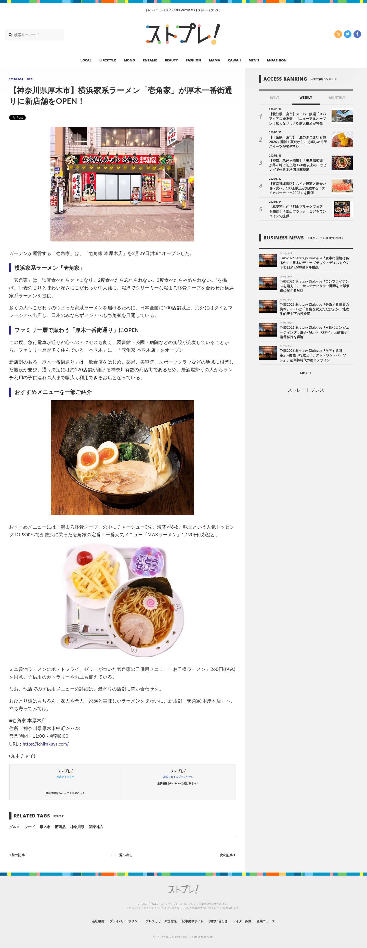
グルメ (14, 827)
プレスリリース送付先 (158, 921)
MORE (305, 375)
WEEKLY (305, 97)
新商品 (60, 827)
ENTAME (150, 60)
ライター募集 (251, 921)
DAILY (274, 97)
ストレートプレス (305, 392)
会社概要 (84, 921)
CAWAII (234, 60)
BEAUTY (171, 60)
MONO (129, 60)
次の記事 (226, 855)
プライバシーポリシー (116, 921)
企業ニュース (279, 921)
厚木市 (45, 827)
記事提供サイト (194, 921)
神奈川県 (77, 827)
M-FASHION (277, 60)
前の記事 (17, 855)
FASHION (193, 60)
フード (29, 827)
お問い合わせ (223, 921)
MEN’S (253, 60)
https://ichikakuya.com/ (47, 744)
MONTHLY (337, 97)
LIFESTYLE (107, 60)
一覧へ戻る (122, 855)
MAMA (214, 60)
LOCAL (86, 60)
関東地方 (96, 827)
